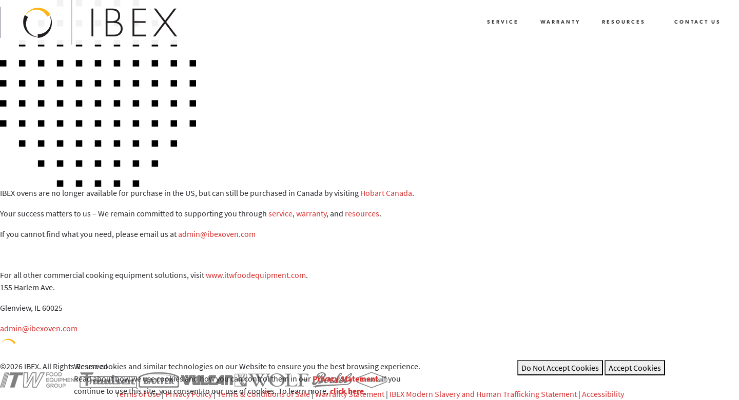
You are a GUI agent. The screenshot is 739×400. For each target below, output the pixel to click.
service (280, 213)
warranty (311, 213)
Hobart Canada (386, 193)
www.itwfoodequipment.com (256, 275)
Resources (624, 22)
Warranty (560, 22)
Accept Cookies (635, 368)
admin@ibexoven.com (217, 234)
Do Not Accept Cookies (560, 368)
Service (503, 22)
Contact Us (697, 22)
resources (362, 213)
